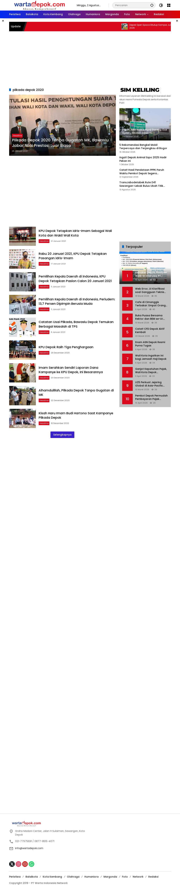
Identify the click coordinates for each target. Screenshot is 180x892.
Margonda (110, 876)
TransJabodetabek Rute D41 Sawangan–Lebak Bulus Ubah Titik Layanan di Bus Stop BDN (141, 184)
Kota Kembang (52, 876)
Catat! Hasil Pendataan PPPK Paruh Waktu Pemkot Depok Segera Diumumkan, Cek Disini (141, 171)
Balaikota (31, 876)
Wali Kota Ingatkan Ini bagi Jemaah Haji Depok (150, 357)
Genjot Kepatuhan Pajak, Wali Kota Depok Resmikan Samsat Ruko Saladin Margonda (151, 370)
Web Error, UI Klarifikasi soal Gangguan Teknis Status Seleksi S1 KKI (150, 290)
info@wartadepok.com (29, 848)
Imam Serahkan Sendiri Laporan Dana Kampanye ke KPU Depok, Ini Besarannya (71, 369)
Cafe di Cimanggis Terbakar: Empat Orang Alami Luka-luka (150, 303)
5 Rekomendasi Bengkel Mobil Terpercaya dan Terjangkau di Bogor (143, 146)
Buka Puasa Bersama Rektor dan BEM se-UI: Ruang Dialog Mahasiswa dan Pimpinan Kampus (151, 317)
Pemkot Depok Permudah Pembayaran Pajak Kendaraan (151, 397)
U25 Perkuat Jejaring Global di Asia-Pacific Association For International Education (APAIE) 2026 (150, 384)
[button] (151, 5)
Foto (125, 876)
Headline (17, 135)
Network (138, 876)
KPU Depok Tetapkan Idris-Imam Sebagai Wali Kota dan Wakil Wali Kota (75, 233)
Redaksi (153, 876)
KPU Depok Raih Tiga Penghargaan (66, 347)
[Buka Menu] (169, 5)
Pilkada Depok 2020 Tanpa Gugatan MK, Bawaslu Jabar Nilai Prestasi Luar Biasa (60, 143)
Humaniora (91, 876)
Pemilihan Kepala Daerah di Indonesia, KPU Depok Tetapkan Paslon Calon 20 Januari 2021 (75, 278)
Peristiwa (15, 876)
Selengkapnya (62, 434)
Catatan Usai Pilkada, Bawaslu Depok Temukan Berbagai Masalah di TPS (76, 324)
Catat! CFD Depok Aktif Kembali (150, 330)
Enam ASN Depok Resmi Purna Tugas (150, 344)
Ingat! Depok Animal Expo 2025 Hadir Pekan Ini (143, 159)
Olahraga (73, 876)
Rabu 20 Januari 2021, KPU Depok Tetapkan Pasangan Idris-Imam (73, 255)
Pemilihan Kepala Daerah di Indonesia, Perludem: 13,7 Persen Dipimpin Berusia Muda (77, 301)
